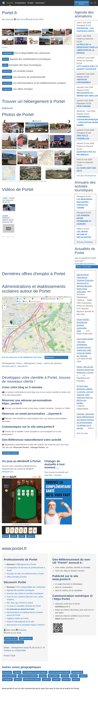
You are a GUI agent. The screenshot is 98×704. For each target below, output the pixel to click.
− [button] (4, 308)
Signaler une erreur (25, 638)
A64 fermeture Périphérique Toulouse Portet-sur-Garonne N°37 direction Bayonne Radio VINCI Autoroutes (85, 283)
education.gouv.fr (9, 366)
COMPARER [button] (7, 77)
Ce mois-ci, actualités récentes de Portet (24, 606)
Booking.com (7, 108)
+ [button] (4, 305)
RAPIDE (13, 536)
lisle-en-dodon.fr (53, 676)
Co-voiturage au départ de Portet (20, 609)
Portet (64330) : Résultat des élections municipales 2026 (83, 325)
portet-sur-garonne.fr (9, 676)
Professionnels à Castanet (32, 679)
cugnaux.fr (83, 676)
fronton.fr (74, 676)
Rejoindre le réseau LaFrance (14, 642)
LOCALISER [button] (7, 83)
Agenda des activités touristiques (20, 590)
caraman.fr (56, 679)
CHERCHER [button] (7, 89)
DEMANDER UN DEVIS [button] (10, 453)
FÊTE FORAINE (84, 106)
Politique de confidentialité (15, 650)
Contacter (22, 630)
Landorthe (17, 672)
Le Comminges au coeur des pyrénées (35, 672)
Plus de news (82, 433)
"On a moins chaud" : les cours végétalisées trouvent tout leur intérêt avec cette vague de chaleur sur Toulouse (85, 347)
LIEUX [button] (5, 65)
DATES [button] (5, 59)
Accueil (10, 3)
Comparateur (20, 3)
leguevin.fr (65, 676)
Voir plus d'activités (85, 242)
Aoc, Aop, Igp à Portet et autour (20, 603)
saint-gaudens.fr (77, 672)
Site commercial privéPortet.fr (81, 3)
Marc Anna (20, 19)
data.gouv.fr (23, 366)
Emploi (30, 3)
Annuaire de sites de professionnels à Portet (25, 574)
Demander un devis (11, 638)
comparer (58, 475)
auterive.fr (76, 679)
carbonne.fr (46, 679)
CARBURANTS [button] (7, 53)
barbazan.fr (66, 679)
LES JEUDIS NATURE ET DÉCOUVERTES (84, 234)
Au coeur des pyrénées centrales (59, 672)
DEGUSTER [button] (7, 71)
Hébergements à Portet (26, 564)
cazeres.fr (18, 679)
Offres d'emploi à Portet (16, 577)
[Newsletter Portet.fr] (91, 3)
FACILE (5, 536)
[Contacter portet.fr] (95, 3)
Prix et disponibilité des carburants (30, 587)
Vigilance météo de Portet (17, 618)
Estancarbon (7, 672)
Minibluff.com (7, 472)
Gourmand (39, 3)
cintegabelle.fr (7, 679)
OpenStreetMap (52, 352)
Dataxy (19, 363)
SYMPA (22, 536)
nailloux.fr (43, 676)
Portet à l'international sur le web (20, 622)
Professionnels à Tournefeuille (28, 676)
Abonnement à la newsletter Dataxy (26, 625)
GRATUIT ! (30, 536)
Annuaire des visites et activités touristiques (25, 593)
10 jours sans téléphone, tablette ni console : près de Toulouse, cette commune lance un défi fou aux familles (85, 394)
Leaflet (45, 352)
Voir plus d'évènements (86, 176)
